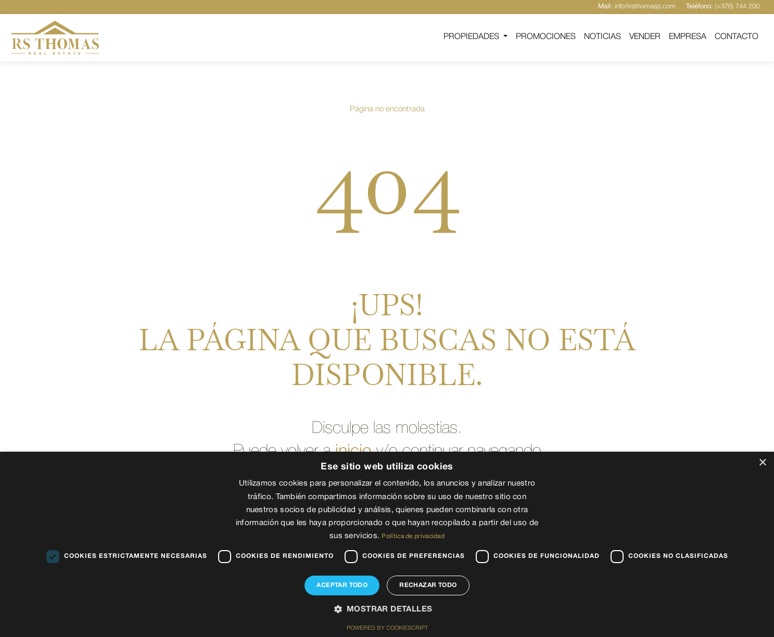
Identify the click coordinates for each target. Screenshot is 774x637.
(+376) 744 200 (722, 6)
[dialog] (387, 544)
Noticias (602, 37)
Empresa (687, 37)
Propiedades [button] (472, 37)
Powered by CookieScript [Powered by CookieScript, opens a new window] (387, 628)
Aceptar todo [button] (341, 585)
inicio (353, 451)
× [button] (762, 463)
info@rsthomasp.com (637, 6)
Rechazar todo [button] (427, 585)
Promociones (546, 37)
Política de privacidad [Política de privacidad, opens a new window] (413, 536)
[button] (387, 610)
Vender (645, 37)
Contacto (736, 37)
